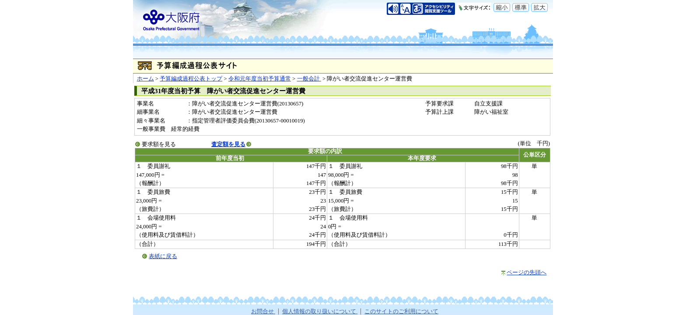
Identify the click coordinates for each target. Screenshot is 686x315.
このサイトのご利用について (401, 311)
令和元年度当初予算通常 (259, 79)
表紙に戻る (163, 256)
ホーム (145, 79)
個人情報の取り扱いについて (319, 311)
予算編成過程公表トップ (191, 79)
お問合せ (263, 311)
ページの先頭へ (526, 273)
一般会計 (309, 79)
